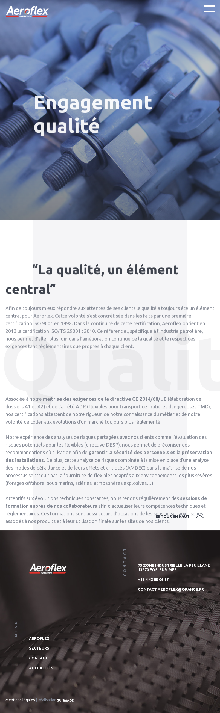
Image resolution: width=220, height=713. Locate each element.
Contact (38, 658)
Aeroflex (39, 638)
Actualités (41, 668)
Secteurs (39, 648)
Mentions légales (20, 700)
